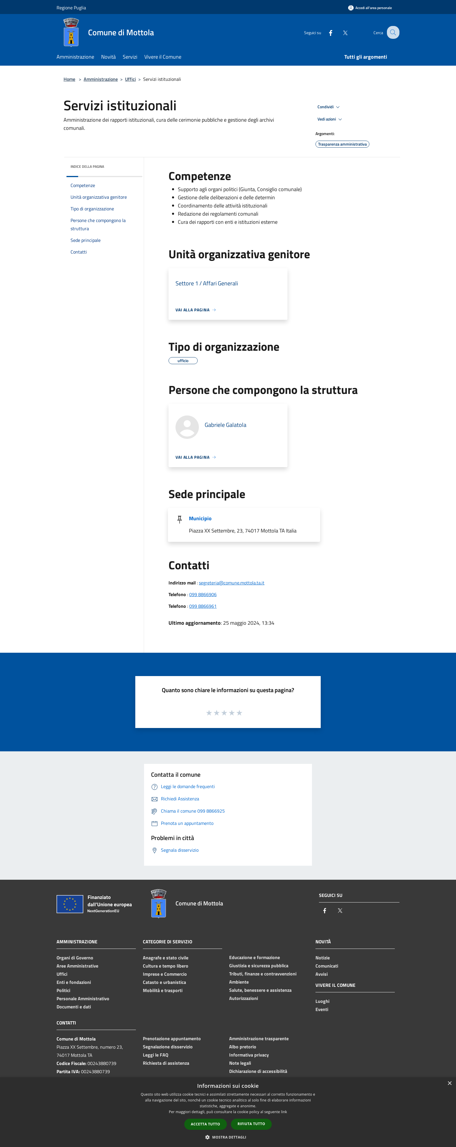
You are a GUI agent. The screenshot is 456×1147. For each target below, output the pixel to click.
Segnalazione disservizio (168, 1046)
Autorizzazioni (243, 998)
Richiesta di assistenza (166, 1062)
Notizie (322, 957)
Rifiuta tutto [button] (251, 1123)
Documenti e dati (74, 1006)
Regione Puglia (71, 7)
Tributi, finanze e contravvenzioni (263, 973)
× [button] (449, 1083)
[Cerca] (392, 32)
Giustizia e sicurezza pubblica (258, 965)
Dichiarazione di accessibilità (258, 1071)
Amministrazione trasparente (259, 1038)
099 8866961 (203, 606)
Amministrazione (101, 79)
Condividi (329, 107)
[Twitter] (340, 32)
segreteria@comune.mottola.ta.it (231, 582)
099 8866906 (203, 594)
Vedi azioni (331, 119)
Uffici (130, 79)
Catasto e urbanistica (164, 982)
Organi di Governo (75, 957)
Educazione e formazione (254, 957)
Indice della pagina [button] (87, 166)
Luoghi (322, 1001)
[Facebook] (326, 32)
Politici (63, 990)
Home (69, 79)
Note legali (240, 1062)
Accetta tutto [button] (205, 1124)
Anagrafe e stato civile (165, 957)
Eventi (321, 1009)
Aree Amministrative (77, 965)
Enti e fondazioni (74, 982)
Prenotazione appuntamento (172, 1038)
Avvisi (321, 973)
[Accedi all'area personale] (370, 8)
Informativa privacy (249, 1054)
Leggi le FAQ (155, 1054)
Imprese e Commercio (165, 973)
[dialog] (228, 1112)
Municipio (200, 518)
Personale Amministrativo (83, 998)
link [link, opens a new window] (284, 1111)
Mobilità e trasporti (163, 990)
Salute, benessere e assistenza (260, 990)
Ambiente (239, 981)
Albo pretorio (242, 1046)
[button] (228, 1137)
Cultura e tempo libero (165, 965)
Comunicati (326, 965)
